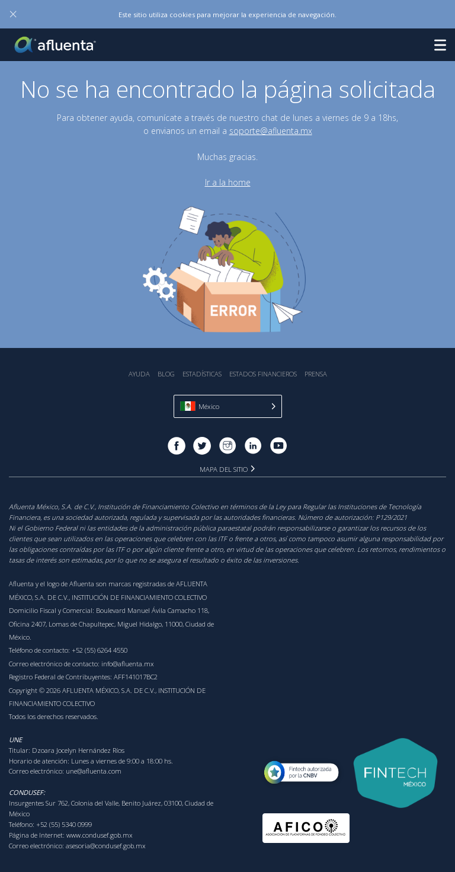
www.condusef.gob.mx (99, 835)
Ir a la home (228, 182)
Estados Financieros (263, 373)
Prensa (316, 373)
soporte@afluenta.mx (270, 130)
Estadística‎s (202, 373)
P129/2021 (391, 517)
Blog (166, 373)
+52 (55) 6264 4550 (99, 650)
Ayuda (139, 373)
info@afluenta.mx (127, 663)
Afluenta (56, 44)
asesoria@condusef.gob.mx (106, 845)
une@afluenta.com (93, 770)
